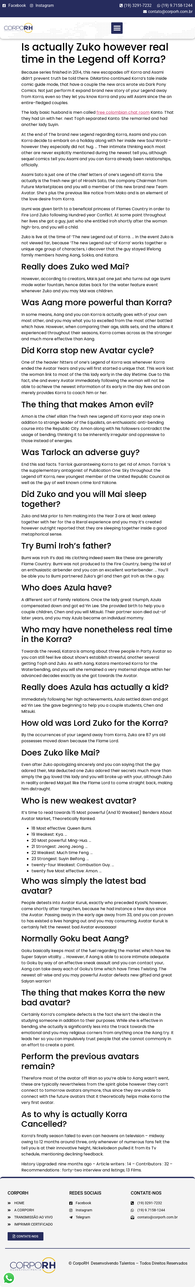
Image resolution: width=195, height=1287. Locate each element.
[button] (117, 28)
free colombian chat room (123, 112)
